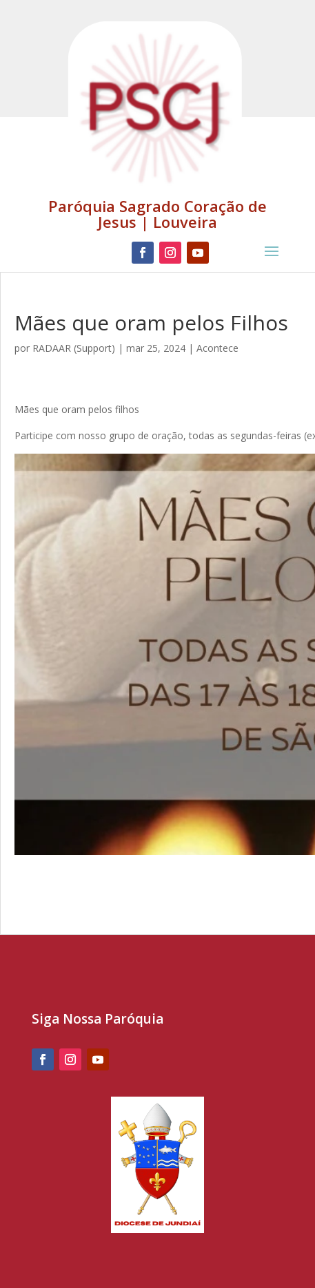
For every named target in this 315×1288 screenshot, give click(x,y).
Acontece (217, 348)
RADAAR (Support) (73, 348)
